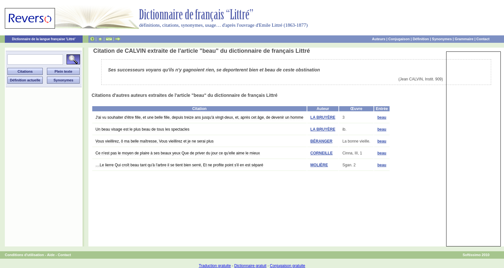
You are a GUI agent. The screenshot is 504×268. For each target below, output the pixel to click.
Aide (51, 255)
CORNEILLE (321, 153)
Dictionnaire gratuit (250, 265)
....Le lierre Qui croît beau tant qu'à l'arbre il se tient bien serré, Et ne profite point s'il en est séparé (179, 165)
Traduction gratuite (215, 265)
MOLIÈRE (319, 165)
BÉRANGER (321, 141)
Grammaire (464, 39)
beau (381, 117)
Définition (421, 39)
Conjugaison (399, 39)
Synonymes (442, 39)
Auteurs (378, 39)
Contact (483, 39)
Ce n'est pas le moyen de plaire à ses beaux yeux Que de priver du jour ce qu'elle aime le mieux (177, 153)
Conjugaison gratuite (287, 265)
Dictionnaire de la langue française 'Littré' (44, 39)
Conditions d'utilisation (24, 255)
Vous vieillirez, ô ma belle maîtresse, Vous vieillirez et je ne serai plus (154, 141)
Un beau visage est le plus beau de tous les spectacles (142, 129)
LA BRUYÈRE (323, 117)
